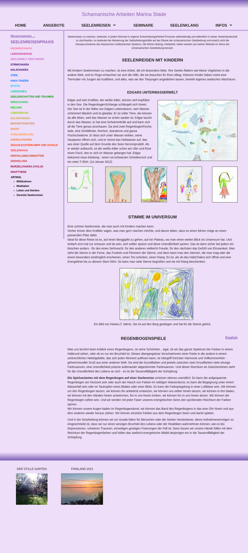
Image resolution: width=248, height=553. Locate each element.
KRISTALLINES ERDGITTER (27, 155)
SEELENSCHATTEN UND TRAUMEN (32, 96)
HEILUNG (16, 107)
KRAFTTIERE (18, 172)
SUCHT (15, 129)
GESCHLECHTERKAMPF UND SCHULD (34, 145)
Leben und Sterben (28, 190)
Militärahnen (24, 181)
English (231, 337)
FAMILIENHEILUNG (22, 134)
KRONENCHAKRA (21, 48)
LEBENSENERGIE (21, 53)
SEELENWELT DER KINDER (27, 59)
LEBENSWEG (19, 91)
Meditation (23, 186)
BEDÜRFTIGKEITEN (22, 123)
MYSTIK (16, 86)
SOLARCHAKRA (20, 118)
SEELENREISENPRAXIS (32, 42)
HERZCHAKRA (19, 102)
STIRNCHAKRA (20, 64)
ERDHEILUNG (19, 161)
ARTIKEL (16, 177)
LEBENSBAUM (19, 112)
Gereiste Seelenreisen (30, 195)
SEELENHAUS (19, 150)
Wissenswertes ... (23, 36)
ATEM (14, 75)
